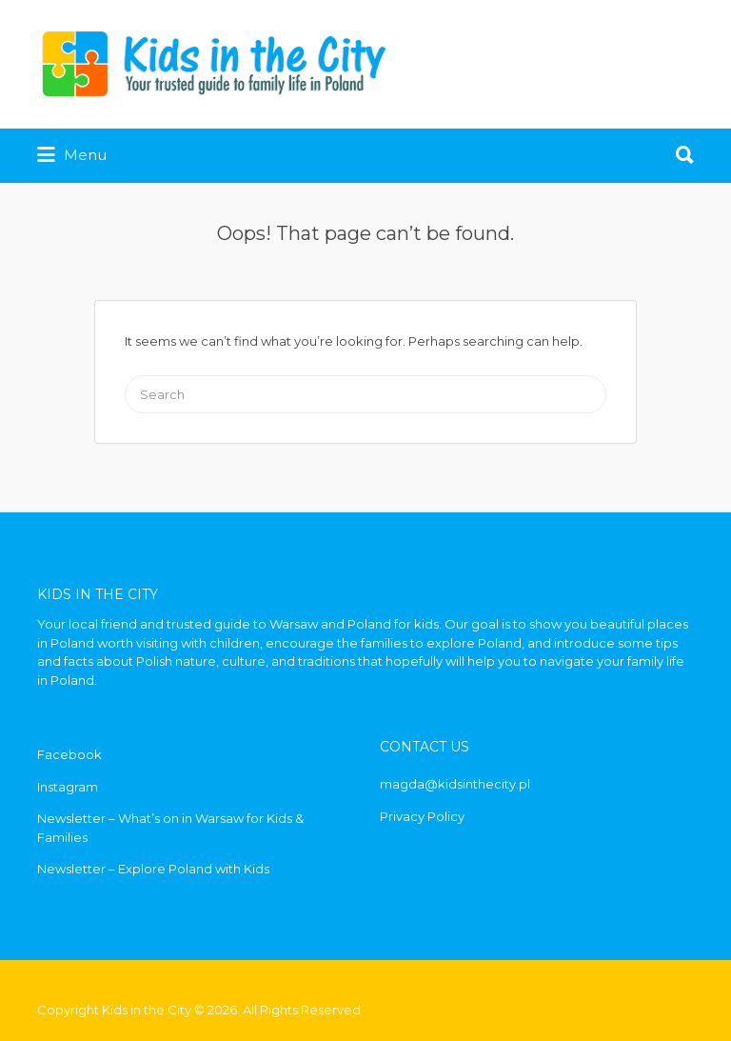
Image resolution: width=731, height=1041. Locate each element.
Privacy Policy (422, 816)
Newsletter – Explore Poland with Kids (153, 868)
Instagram (67, 786)
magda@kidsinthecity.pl (455, 783)
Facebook (69, 754)
